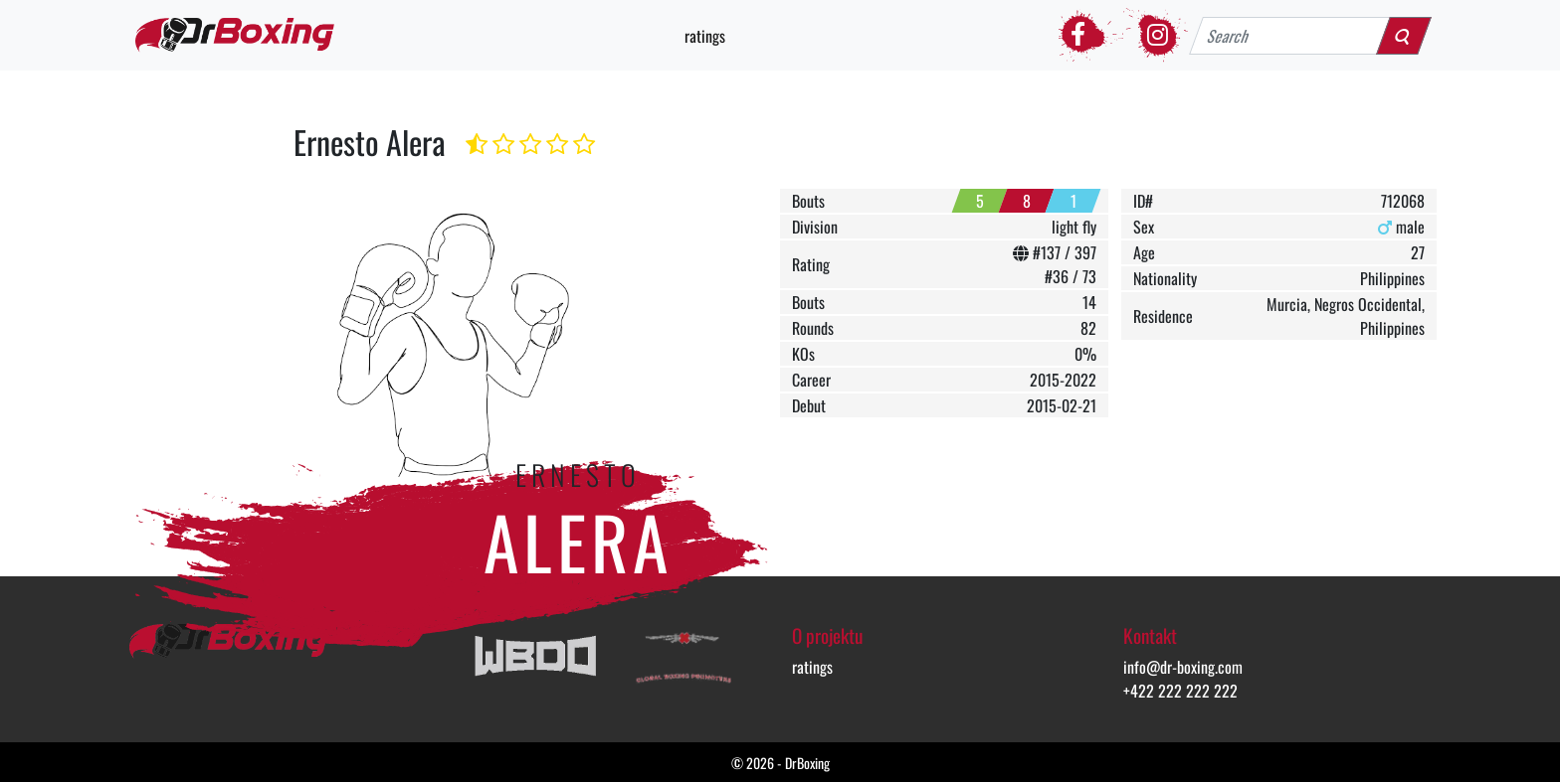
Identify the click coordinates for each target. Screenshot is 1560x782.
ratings (704, 36)
